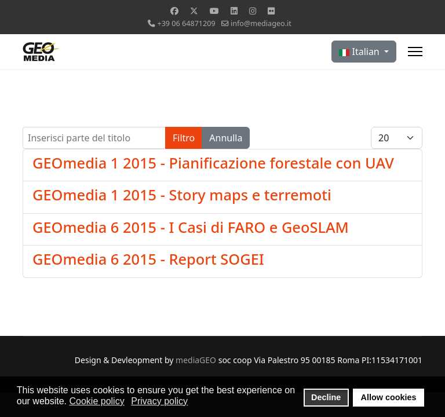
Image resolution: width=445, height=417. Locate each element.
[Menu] (415, 51)
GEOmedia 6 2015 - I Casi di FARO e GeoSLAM (190, 227)
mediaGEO (196, 359)
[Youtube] (214, 10)
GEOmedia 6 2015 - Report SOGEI (148, 259)
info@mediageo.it (261, 23)
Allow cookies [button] (389, 397)
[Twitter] (194, 10)
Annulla (225, 137)
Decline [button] (326, 397)
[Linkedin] (234, 10)
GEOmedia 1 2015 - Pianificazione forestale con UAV (213, 163)
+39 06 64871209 (186, 23)
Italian (360, 51)
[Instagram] (252, 10)
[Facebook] (174, 10)
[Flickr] (271, 10)
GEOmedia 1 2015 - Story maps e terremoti (181, 194)
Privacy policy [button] (159, 401)
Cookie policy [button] (97, 401)
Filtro (184, 137)
